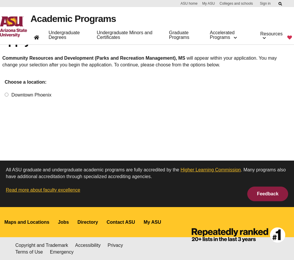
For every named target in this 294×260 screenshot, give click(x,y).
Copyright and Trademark (41, 245)
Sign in (265, 3)
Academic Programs (73, 18)
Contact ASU (121, 222)
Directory (87, 222)
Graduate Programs (179, 35)
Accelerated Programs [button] (223, 35)
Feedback (268, 193)
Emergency (62, 251)
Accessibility (88, 245)
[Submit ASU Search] (280, 3)
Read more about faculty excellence (43, 189)
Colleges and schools (236, 3)
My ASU (208, 3)
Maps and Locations (26, 222)
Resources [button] (271, 35)
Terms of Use (29, 251)
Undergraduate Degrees (64, 35)
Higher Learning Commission (211, 169)
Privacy (115, 245)
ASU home (189, 3)
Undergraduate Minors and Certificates (124, 35)
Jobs (63, 222)
